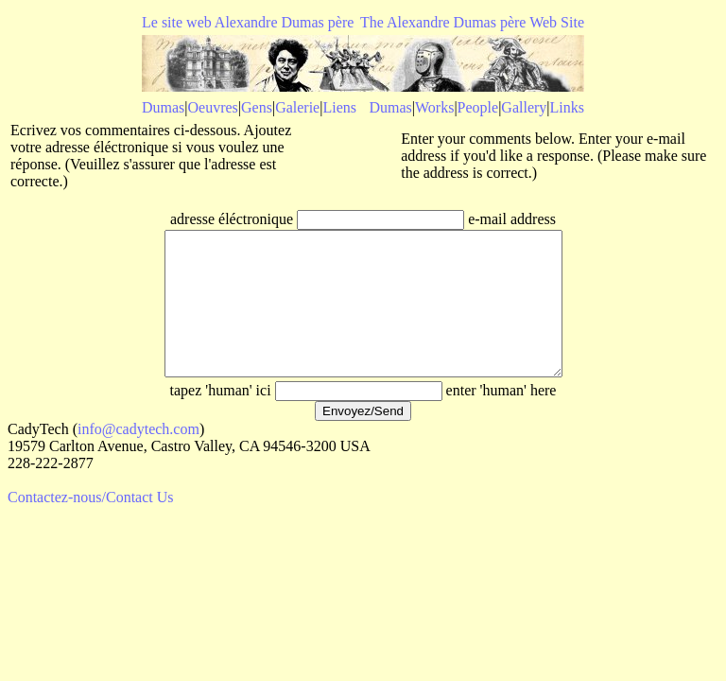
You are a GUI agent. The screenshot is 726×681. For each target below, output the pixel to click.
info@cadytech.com (138, 457)
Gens (256, 107)
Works (434, 107)
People (478, 107)
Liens (339, 107)
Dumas (163, 107)
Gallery (523, 107)
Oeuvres (213, 107)
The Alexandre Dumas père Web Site (472, 22)
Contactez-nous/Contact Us (91, 525)
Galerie (297, 107)
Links (567, 107)
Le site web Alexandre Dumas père (248, 22)
